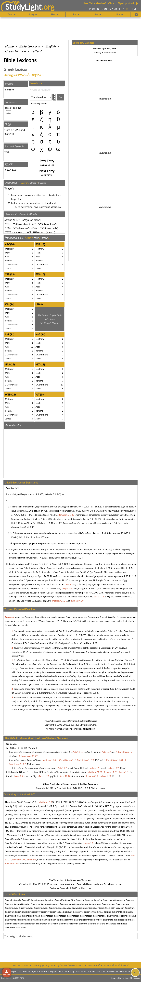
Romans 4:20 (123, 709)
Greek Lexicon (15, 51)
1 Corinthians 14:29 (108, 648)
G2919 (9, 133)
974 (7, 223)
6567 (34, 228)
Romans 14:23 (116, 697)
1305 (8, 228)
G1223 (15, 129)
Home (9, 46)
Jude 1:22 (83, 664)
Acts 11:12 (71, 635)
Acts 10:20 (29, 709)
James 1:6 (128, 697)
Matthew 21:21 (100, 697)
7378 (8, 232)
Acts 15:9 (112, 631)
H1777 (27, 748)
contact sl (93, 965)
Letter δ (36, 51)
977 (34, 223)
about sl (109, 965)
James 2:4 (69, 701)
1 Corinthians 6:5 (81, 652)
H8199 (19, 748)
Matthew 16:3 (58, 648)
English (50, 46)
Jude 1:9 (114, 689)
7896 (36, 232)
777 (18, 219)
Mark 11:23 (36, 701)
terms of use (20, 965)
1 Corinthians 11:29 (87, 643)
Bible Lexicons (29, 46)
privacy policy (41, 965)
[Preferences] (137, 14)
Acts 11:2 (76, 692)
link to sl (123, 965)
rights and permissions (69, 965)
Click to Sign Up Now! (121, 3)
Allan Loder (86, 888)
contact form (126, 971)
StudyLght (23, 6)
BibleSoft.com (88, 728)
